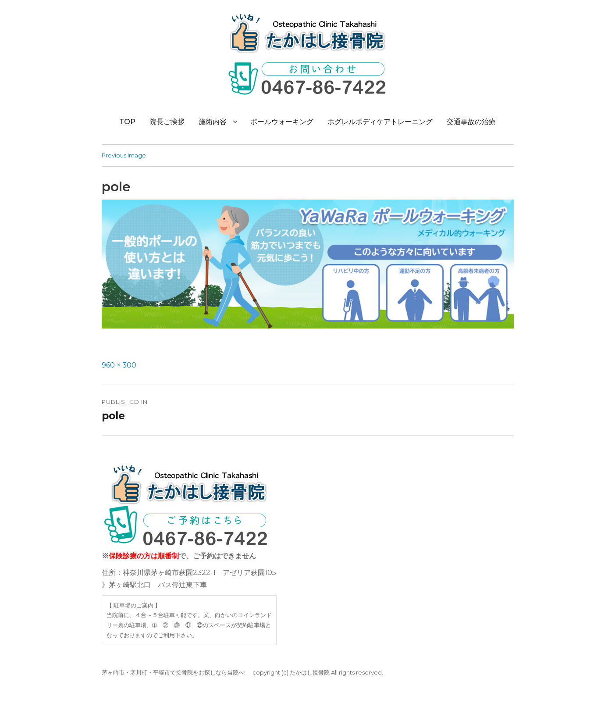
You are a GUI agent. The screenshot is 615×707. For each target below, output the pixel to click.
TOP (127, 122)
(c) (285, 672)
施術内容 (213, 122)
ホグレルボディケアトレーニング (380, 122)
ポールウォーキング (281, 122)
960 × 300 (119, 365)
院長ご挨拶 (167, 122)
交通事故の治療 (471, 122)
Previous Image (124, 155)
